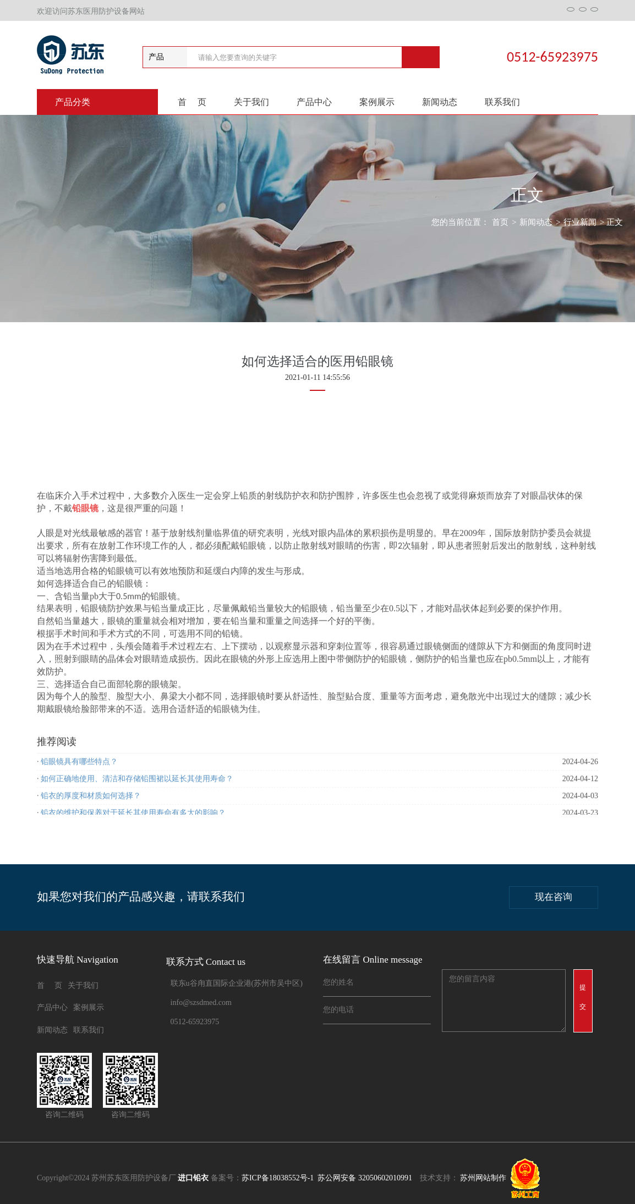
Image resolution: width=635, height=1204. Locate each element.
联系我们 (502, 102)
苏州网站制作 (483, 1178)
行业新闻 (579, 222)
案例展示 (377, 102)
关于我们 (251, 102)
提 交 (586, 997)
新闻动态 (439, 102)
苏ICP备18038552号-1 (278, 1178)
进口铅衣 (193, 1178)
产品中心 (314, 102)
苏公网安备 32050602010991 (364, 1178)
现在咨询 (553, 897)
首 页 (192, 102)
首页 (500, 222)
